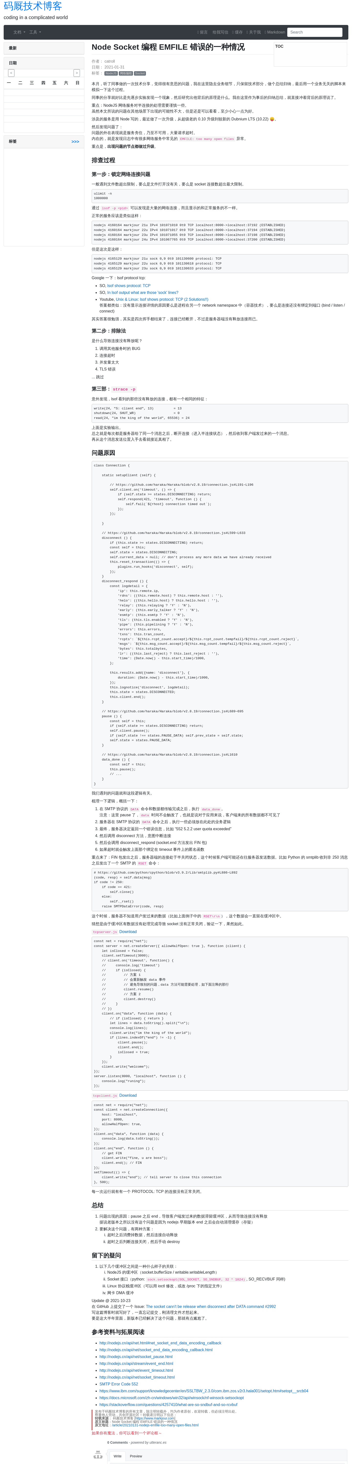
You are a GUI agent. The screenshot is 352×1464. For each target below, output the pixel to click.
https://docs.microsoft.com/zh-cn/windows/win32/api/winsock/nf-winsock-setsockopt (171, 1398)
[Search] (314, 32)
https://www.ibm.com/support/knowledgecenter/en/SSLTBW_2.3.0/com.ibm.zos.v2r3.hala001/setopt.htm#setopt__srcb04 (203, 1391)
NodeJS (111, 73)
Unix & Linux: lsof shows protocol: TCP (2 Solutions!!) (162, 299)
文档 (17, 32)
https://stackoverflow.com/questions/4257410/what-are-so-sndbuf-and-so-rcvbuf (168, 1405)
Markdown (275, 32)
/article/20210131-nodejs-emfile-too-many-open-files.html (155, 1425)
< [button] (11, 73)
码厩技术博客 (33, 5)
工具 (33, 32)
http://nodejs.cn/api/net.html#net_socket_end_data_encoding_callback (160, 1343)
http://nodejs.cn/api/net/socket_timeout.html (137, 1377)
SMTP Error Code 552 (118, 1384)
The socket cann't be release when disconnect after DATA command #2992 (211, 1306)
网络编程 (126, 73)
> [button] (77, 73)
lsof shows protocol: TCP (129, 286)
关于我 (254, 32)
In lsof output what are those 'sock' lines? (142, 292)
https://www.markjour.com (155, 1418)
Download (128, 932)
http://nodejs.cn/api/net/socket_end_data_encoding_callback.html (156, 1350)
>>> (75, 141)
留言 (203, 32)
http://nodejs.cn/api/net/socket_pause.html (136, 1357)
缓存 (237, 32)
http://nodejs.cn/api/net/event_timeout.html (136, 1370)
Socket (140, 73)
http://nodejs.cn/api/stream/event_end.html (136, 1363)
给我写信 (220, 32)
